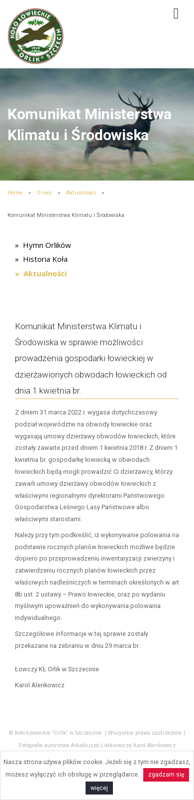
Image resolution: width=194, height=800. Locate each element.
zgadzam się (166, 774)
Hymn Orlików (47, 245)
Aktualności (81, 193)
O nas (44, 193)
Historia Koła (45, 259)
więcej (99, 788)
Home (14, 193)
